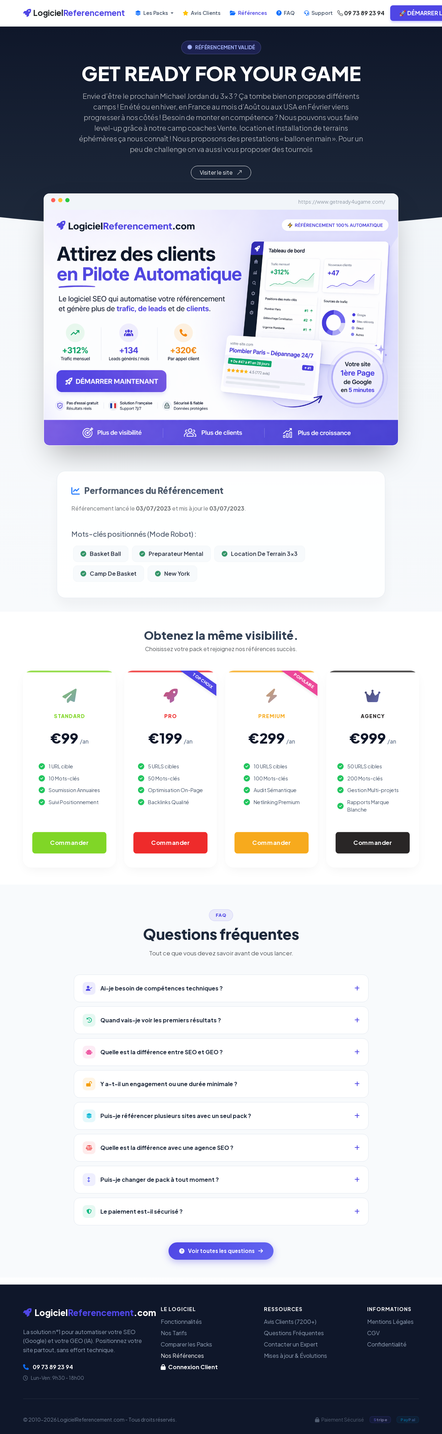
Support (318, 13)
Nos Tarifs (174, 1333)
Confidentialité (387, 1344)
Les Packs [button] (152, 13)
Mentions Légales (390, 1321)
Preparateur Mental (171, 577)
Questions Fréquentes (294, 1333)
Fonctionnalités (181, 1321)
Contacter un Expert (291, 1344)
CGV (373, 1333)
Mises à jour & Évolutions (295, 1355)
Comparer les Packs (186, 1344)
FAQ (285, 13)
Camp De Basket (109, 597)
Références (248, 13)
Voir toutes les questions (221, 1250)
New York (172, 597)
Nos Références (182, 1355)
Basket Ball (101, 577)
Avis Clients (202, 13)
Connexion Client (189, 1367)
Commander (69, 842)
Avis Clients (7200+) (290, 1321)
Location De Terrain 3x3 (260, 577)
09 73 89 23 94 (361, 13)
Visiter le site (221, 172)
